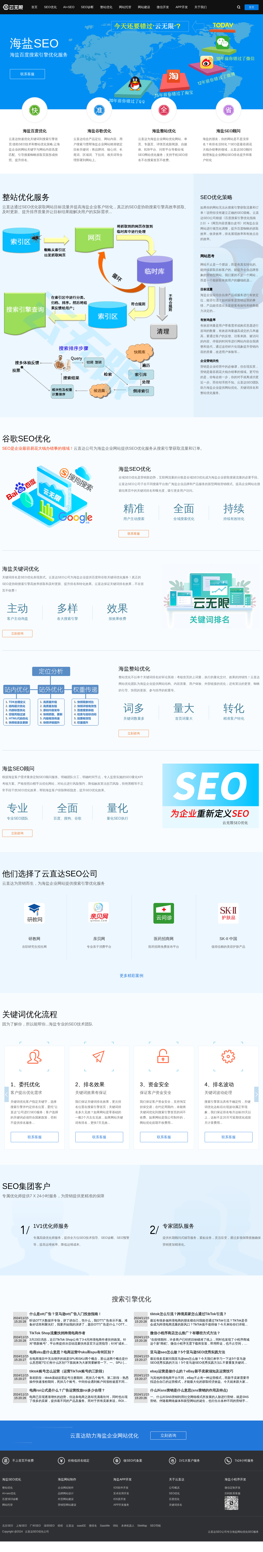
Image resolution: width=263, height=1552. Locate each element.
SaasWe (105, 1525)
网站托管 (125, 7)
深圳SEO (49, 1525)
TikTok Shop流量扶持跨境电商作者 (57, 1333)
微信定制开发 (232, 1487)
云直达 (70, 1525)
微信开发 (163, 7)
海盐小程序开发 (235, 1479)
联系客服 (27, 74)
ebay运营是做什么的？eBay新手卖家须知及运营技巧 (191, 1371)
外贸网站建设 (66, 1499)
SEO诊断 (87, 7)
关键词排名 (175, 1504)
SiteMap (142, 1525)
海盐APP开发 (122, 1479)
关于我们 (200, 7)
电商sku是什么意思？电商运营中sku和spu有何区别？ (71, 1352)
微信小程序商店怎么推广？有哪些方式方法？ (185, 1333)
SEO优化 (50, 7)
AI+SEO (69, 7)
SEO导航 (155, 1525)
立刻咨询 (17, 633)
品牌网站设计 (66, 1493)
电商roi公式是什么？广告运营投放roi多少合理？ (67, 1390)
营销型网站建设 (67, 1504)
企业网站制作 (66, 1487)
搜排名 (93, 1525)
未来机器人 (127, 1525)
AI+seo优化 (9, 1493)
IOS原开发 (119, 1499)
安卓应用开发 (121, 1493)
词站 (115, 1525)
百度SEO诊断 (10, 1499)
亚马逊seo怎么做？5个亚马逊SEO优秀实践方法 (187, 1352)
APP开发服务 (121, 1504)
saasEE (81, 1525)
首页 (34, 7)
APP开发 (182, 7)
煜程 (60, 1525)
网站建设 (144, 7)
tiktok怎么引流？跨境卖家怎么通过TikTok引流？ (188, 1314)
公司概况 (174, 1487)
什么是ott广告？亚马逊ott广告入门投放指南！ (65, 1314)
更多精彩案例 (131, 975)
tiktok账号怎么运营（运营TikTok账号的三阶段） (67, 1371)
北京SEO (7, 1525)
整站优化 (106, 7)
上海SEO (21, 1525)
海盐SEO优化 (11, 1479)
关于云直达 (176, 1479)
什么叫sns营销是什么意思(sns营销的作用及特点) (189, 1390)
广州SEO (35, 1525)
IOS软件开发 (120, 1487)
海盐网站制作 (67, 1479)
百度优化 (174, 1499)
